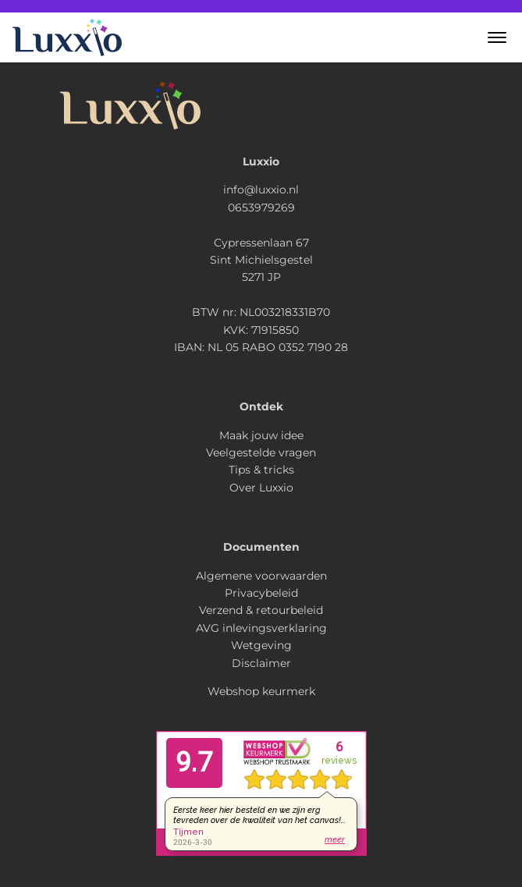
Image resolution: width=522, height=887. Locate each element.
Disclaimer (261, 663)
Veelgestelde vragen (261, 452)
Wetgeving (261, 645)
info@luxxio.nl (261, 190)
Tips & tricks (261, 470)
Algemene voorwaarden (261, 576)
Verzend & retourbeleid (261, 610)
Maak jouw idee (261, 435)
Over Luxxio (261, 488)
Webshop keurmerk (261, 691)
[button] (497, 37)
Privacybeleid (261, 593)
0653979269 (261, 207)
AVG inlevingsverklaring (261, 628)
